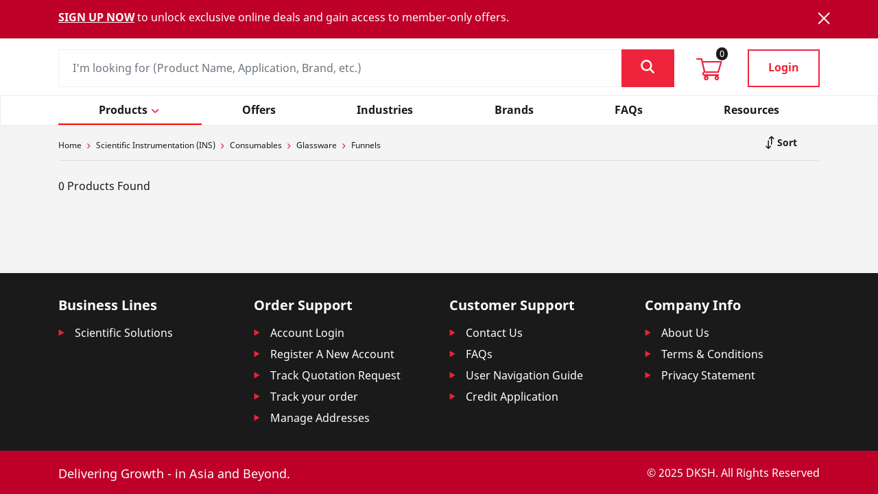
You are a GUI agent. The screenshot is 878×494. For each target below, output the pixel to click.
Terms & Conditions (712, 354)
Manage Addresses (320, 417)
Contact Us (494, 332)
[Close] (824, 18)
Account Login (307, 332)
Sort (785, 142)
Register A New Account (332, 354)
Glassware (316, 145)
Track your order (314, 396)
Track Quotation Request (335, 375)
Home (70, 145)
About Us (685, 332)
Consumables (256, 145)
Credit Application (512, 396)
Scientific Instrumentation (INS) (155, 145)
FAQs (479, 354)
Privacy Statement (708, 375)
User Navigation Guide (524, 375)
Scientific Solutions (124, 332)
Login (783, 67)
